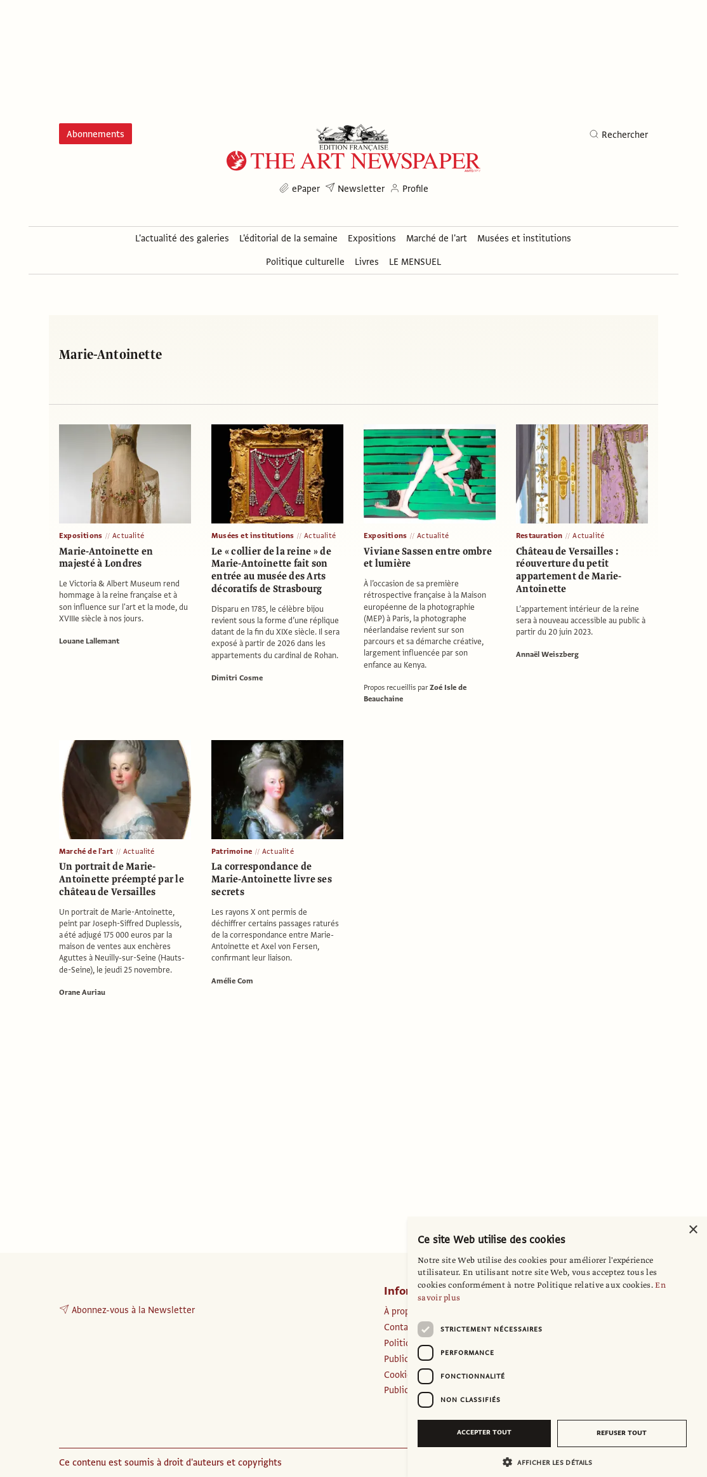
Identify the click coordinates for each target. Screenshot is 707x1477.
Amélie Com (232, 981)
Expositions (80, 535)
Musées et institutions (252, 535)
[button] (552, 1462)
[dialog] (557, 1347)
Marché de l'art (86, 851)
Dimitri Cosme (237, 678)
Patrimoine (231, 851)
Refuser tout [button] (622, 1433)
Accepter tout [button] (484, 1432)
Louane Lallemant (89, 641)
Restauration (539, 535)
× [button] (692, 1230)
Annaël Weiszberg (547, 654)
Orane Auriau (82, 992)
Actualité (128, 535)
